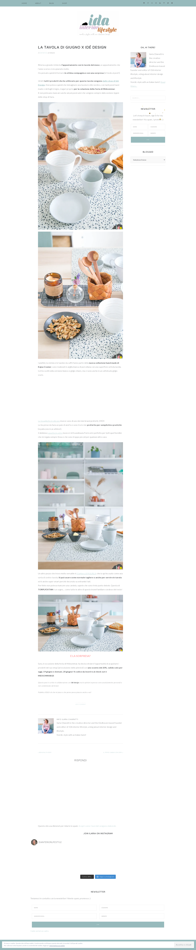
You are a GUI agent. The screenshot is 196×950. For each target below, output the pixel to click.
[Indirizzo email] (139, 133)
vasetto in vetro (55, 433)
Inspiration (43, 53)
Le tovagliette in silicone (49, 421)
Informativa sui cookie (57, 946)
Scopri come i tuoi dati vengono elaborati (97, 826)
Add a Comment (80, 704)
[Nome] (139, 127)
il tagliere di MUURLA (86, 573)
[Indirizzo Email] (64, 916)
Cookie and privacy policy (39, 931)
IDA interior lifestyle (98, 23)
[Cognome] (156, 127)
